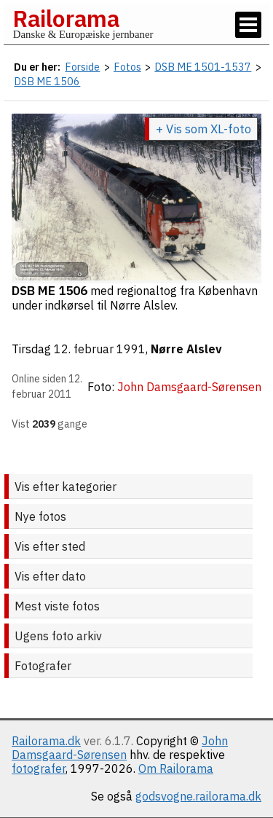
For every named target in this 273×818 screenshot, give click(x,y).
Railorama (65, 18)
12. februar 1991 (100, 349)
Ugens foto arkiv (58, 636)
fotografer (39, 768)
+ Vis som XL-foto (203, 129)
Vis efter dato (50, 576)
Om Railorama (175, 768)
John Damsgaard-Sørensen (120, 748)
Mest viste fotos (57, 606)
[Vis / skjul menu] (248, 25)
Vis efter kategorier (65, 486)
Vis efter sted (50, 546)
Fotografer (43, 665)
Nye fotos (40, 516)
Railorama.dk (46, 741)
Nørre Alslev (186, 349)
